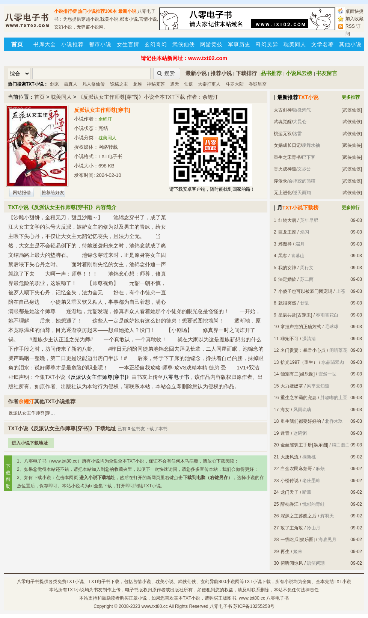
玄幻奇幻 (156, 44)
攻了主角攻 (292, 528)
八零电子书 (28, 581)
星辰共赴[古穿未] (295, 315)
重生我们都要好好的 (301, 421)
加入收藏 (354, 18)
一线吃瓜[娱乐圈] (298, 539)
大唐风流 (290, 457)
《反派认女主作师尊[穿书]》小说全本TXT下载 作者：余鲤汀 (148, 97)
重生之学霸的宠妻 (299, 397)
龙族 (137, 84)
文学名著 (322, 44)
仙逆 (188, 84)
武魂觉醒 (283, 121)
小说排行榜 (65, 11)
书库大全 (44, 44)
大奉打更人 (209, 84)
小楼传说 (290, 480)
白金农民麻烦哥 (296, 468)
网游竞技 (211, 44)
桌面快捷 (354, 11)
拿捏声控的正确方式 (301, 326)
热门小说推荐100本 (97, 11)
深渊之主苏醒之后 (299, 516)
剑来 (54, 84)
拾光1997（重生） (299, 362)
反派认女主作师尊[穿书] (32, 413)
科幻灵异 (267, 44)
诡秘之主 (119, 84)
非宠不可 (290, 338)
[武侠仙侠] (351, 110)
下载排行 (246, 73)
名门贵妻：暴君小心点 (303, 350)
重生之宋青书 (287, 157)
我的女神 (287, 267)
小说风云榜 (299, 73)
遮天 (174, 84)
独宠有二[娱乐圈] (298, 374)
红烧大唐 (287, 220)
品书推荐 (271, 73)
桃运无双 (283, 133)
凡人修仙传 (93, 84)
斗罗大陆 (235, 84)
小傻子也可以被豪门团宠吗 (305, 291)
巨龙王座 (287, 232)
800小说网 (229, 581)
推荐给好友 (53, 192)
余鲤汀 (105, 119)
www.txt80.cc (155, 606)
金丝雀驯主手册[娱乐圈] (304, 445)
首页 (39, 97)
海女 (285, 409)
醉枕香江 (290, 504)
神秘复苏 (156, 84)
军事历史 (239, 44)
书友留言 (326, 73)
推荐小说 (221, 73)
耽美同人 (295, 44)
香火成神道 (285, 169)
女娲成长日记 (287, 145)
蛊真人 (70, 84)
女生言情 (128, 44)
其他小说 (350, 44)
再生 (285, 551)
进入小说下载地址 (30, 443)
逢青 (285, 433)
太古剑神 (283, 110)
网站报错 (22, 192)
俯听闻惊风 (292, 563)
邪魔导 (285, 244)
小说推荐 (72, 44)
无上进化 (283, 192)
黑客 (282, 255)
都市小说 (100, 44)
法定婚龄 (287, 279)
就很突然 (287, 303)
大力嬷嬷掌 (292, 386)
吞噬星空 (258, 84)
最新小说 (127, 11)
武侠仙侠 (183, 44)
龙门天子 (290, 492)
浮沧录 (280, 181)
